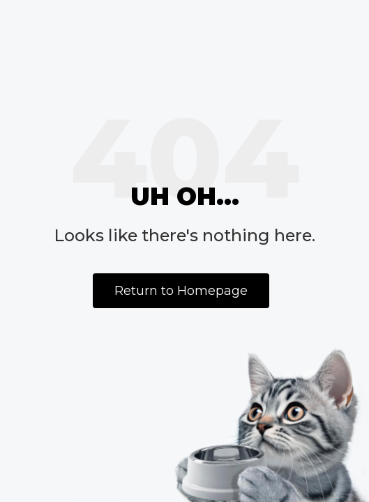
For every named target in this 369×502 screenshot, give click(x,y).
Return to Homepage (181, 290)
